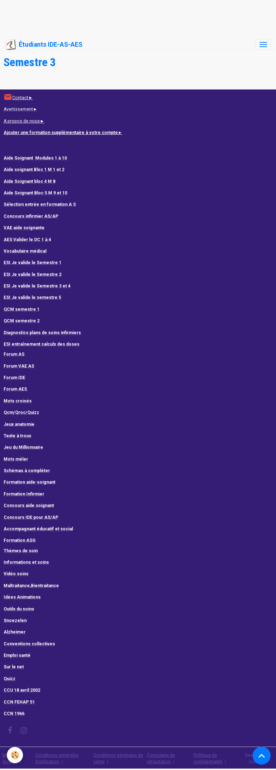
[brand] (43, 44)
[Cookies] (15, 755)
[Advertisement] (131, 16)
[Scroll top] (262, 756)
